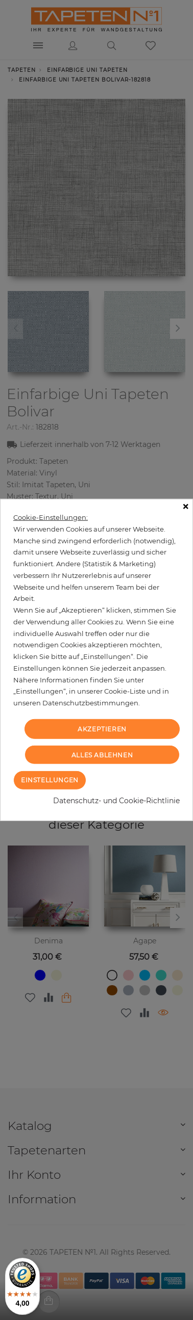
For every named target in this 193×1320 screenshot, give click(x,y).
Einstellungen (50, 780)
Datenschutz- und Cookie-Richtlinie (116, 800)
